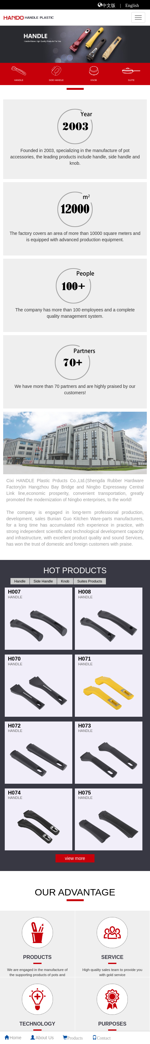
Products (75, 1037)
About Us (45, 1037)
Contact (104, 1037)
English (132, 4)
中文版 (108, 4)
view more (75, 858)
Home (15, 1037)
